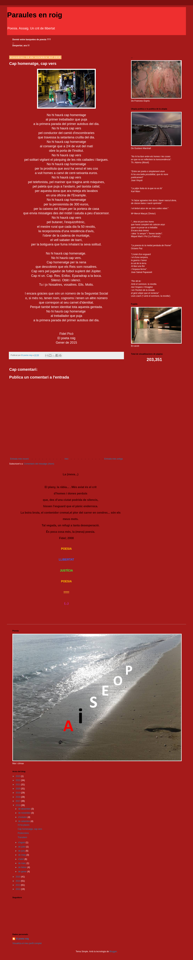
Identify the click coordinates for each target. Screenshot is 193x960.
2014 (18, 881)
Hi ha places (23, 825)
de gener (22, 871)
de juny (22, 851)
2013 (18, 885)
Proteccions (23, 833)
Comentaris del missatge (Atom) (39, 464)
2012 (18, 889)
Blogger (113, 951)
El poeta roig (22, 938)
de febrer (22, 867)
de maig (22, 855)
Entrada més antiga (113, 459)
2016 (18, 805)
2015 (18, 876)
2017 (18, 801)
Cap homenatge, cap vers (30, 829)
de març (22, 863)
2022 (18, 780)
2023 (18, 776)
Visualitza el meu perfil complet (27, 943)
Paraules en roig (34, 15)
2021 (18, 784)
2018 (18, 797)
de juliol (22, 847)
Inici (66, 459)
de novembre (24, 813)
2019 (18, 792)
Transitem (22, 837)
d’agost (22, 842)
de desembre (24, 809)
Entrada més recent (19, 459)
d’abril (21, 859)
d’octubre (23, 817)
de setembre (24, 821)
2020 (18, 788)
